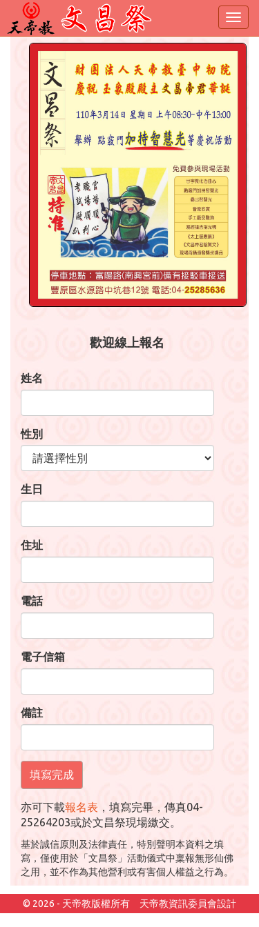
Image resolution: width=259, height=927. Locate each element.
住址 (32, 545)
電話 (32, 601)
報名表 (81, 807)
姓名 (32, 378)
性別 (32, 434)
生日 (32, 489)
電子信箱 (43, 656)
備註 (32, 712)
